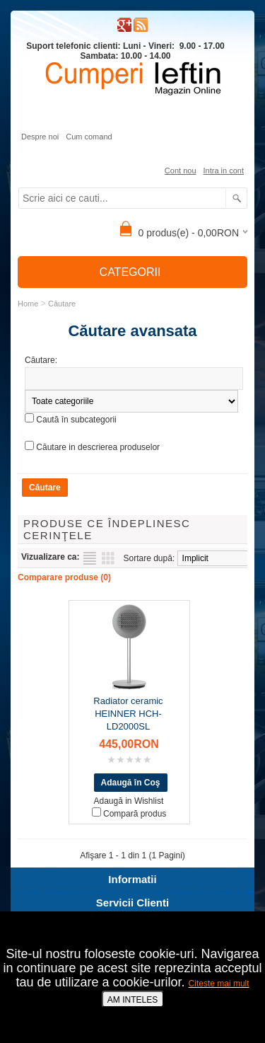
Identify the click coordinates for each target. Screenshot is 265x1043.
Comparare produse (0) (64, 577)
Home (28, 303)
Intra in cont (224, 170)
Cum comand (89, 136)
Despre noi (40, 136)
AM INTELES (132, 1000)
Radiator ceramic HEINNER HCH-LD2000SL (128, 714)
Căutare (62, 303)
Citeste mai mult (219, 984)
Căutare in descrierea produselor (98, 447)
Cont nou (180, 170)
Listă (89, 558)
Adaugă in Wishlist (129, 801)
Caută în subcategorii (76, 420)
